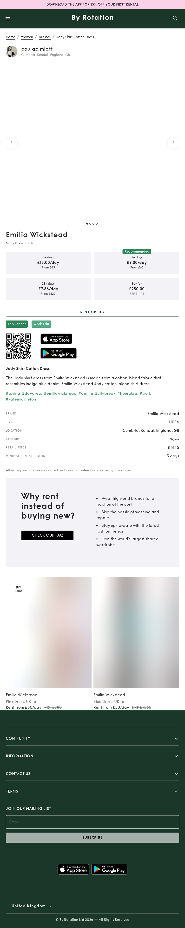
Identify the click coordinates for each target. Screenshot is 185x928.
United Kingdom (29, 906)
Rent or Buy (92, 312)
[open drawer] (8, 19)
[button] (92, 738)
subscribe (92, 838)
